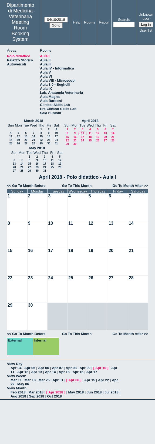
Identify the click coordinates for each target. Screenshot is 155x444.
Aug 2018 (18, 396)
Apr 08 (71, 368)
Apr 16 (77, 372)
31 (56, 143)
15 (41, 136)
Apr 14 (50, 372)
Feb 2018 (18, 392)
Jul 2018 (111, 392)
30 (48, 143)
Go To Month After (128, 186)
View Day (14, 364)
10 (56, 132)
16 (48, 136)
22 (41, 139)
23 (48, 139)
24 (56, 139)
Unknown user (146, 16)
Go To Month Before (29, 186)
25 (10, 143)
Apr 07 (57, 368)
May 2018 (37, 148)
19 (18, 139)
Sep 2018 (36, 396)
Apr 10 (100, 368)
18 (10, 139)
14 (33, 136)
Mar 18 (30, 380)
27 (25, 143)
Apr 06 (43, 368)
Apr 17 (91, 372)
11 (10, 136)
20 (25, 139)
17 (56, 136)
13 (25, 136)
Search (123, 20)
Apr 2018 (55, 392)
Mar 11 (16, 380)
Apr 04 (16, 368)
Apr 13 (36, 372)
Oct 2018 (54, 396)
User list (146, 30)
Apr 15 (64, 372)
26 (18, 143)
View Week (16, 376)
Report (104, 22)
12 (18, 136)
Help (76, 22)
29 (41, 143)
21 (33, 139)
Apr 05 (29, 368)
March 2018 (33, 121)
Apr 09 (84, 368)
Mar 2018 (35, 392)
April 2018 (90, 121)
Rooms (89, 22)
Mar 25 (44, 380)
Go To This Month (77, 186)
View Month (16, 388)
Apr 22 (103, 380)
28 (33, 143)
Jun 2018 (94, 392)
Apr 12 (22, 372)
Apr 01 (57, 380)
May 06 (23, 384)
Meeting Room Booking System (20, 30)
